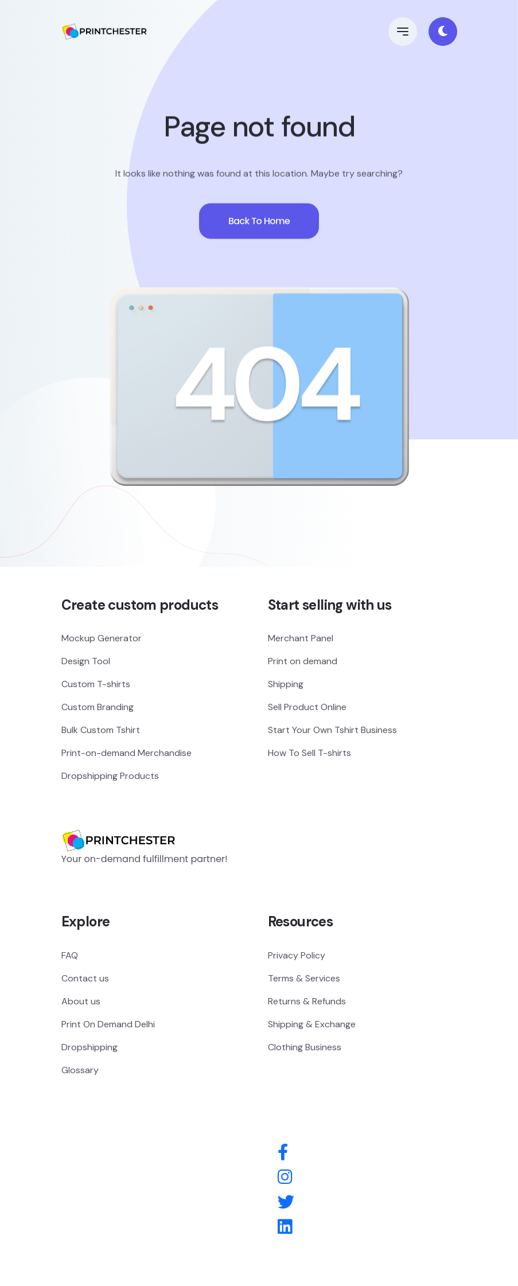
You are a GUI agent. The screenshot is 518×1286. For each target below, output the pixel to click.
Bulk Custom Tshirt (100, 730)
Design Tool (85, 661)
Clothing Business (304, 1047)
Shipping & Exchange (312, 1024)
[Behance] (285, 1227)
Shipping (285, 684)
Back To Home (259, 228)
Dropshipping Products (110, 776)
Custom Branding (97, 707)
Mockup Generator (101, 638)
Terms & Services (304, 978)
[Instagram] (285, 1177)
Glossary (80, 1070)
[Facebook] (283, 1153)
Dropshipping (89, 1047)
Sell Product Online (307, 707)
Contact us (85, 978)
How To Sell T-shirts (309, 753)
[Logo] (118, 823)
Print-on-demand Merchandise (126, 753)
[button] (402, 31)
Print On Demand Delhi (108, 1024)
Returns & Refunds (307, 1001)
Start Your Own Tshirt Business (332, 730)
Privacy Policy (296, 955)
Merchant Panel (300, 638)
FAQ (69, 955)
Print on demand (302, 661)
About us (80, 1001)
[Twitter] (286, 1202)
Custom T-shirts (95, 684)
